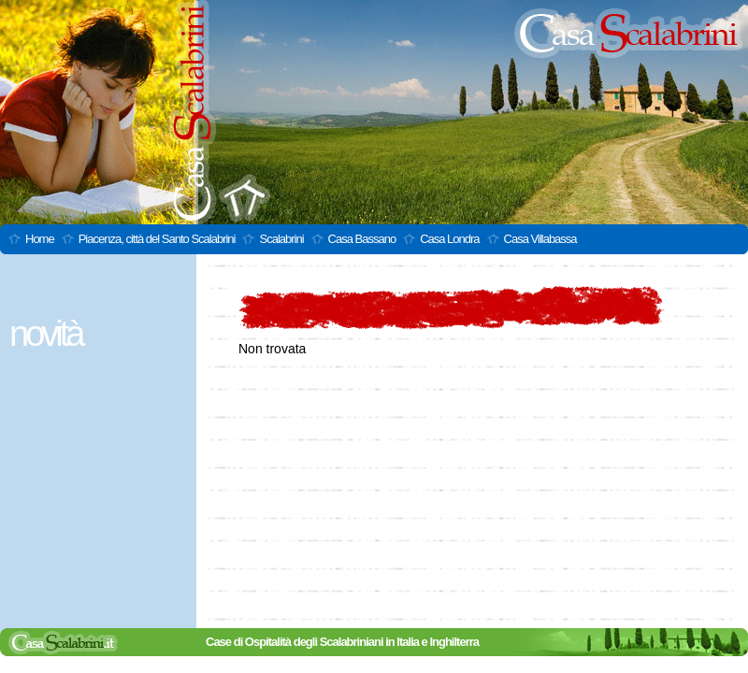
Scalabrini (281, 239)
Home (39, 239)
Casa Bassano (362, 239)
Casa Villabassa (540, 239)
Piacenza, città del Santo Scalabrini (157, 239)
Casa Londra (449, 239)
